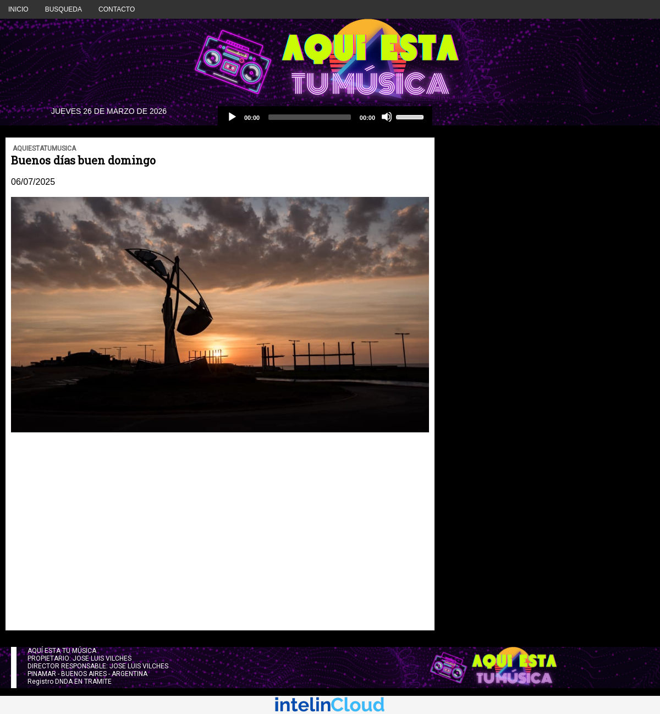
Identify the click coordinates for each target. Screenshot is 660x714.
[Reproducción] (232, 117)
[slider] (309, 117)
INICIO (18, 9)
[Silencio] (387, 117)
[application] (325, 117)
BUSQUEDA (63, 9)
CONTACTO (116, 9)
